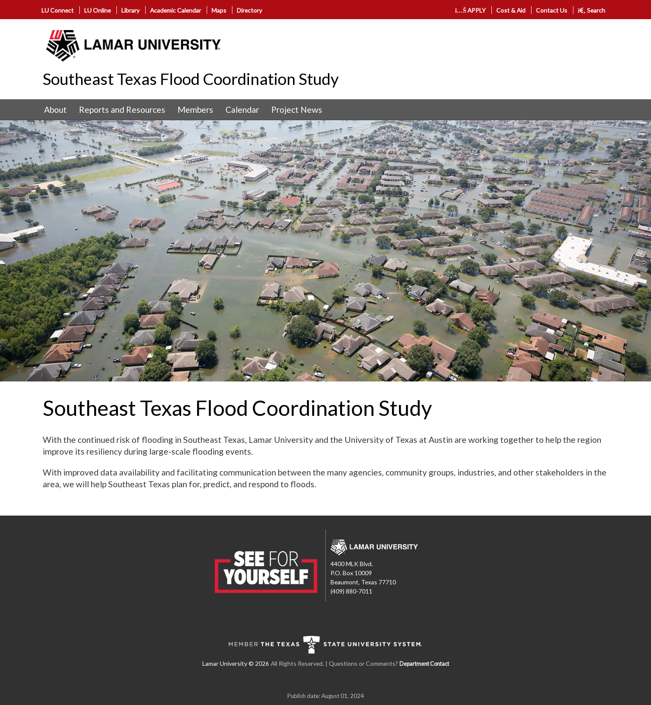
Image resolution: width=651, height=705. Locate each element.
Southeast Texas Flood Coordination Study (191, 78)
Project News (296, 110)
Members (195, 110)
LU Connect (57, 10)
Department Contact (424, 664)
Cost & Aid (510, 10)
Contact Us (551, 10)
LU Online (97, 10)
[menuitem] (55, 109)
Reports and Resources (122, 110)
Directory (249, 10)
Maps (218, 10)
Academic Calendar (175, 10)
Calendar (242, 110)
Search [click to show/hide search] (591, 10)
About (55, 110)
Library (130, 10)
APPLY (470, 10)
